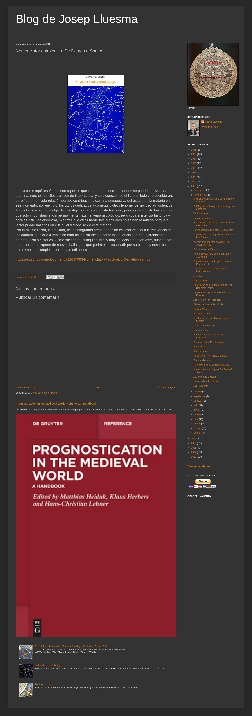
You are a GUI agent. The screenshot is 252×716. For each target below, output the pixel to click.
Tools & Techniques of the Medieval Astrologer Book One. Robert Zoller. (72, 646)
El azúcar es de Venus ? (206, 249)
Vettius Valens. (201, 213)
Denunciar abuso (198, 466)
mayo (197, 414)
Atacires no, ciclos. (44, 684)
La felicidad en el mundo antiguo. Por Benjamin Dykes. (212, 286)
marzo (197, 423)
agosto (198, 400)
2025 (194, 154)
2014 (194, 452)
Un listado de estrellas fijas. (49, 665)
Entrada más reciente (28, 387)
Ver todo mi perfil (210, 127)
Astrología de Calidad (204, 376)
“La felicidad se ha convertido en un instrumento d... (211, 270)
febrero (198, 428)
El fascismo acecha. (203, 313)
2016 (194, 443)
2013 (194, 457)
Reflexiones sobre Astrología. (208, 304)
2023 (194, 163)
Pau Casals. (199, 346)
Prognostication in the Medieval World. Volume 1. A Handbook (56, 403)
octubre (198, 391)
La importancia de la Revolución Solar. (213, 230)
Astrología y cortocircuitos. (207, 300)
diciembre (199, 190)
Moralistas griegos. (203, 218)
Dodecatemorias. (202, 351)
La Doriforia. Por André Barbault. (210, 355)
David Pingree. (201, 280)
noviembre (199, 194)
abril (196, 419)
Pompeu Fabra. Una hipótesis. (209, 342)
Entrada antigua (166, 387)
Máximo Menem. (202, 309)
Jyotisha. (197, 276)
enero (197, 433)
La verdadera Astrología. (206, 381)
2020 (194, 177)
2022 (194, 168)
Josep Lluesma (213, 121)
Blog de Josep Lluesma (77, 18)
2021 (194, 172)
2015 (194, 447)
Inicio (98, 387)
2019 (194, 181)
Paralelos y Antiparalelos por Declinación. (208, 336)
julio (196, 405)
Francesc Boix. (201, 330)
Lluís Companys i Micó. (205, 325)
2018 (194, 186)
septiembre (200, 396)
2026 (194, 149)
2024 (194, 158)
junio (197, 410)
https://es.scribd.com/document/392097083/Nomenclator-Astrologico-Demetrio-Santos (83, 259)
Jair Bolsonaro (200, 386)
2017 (194, 438)
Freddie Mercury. (202, 360)
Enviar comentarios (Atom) (44, 392)
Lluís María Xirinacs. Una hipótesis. (211, 365)
